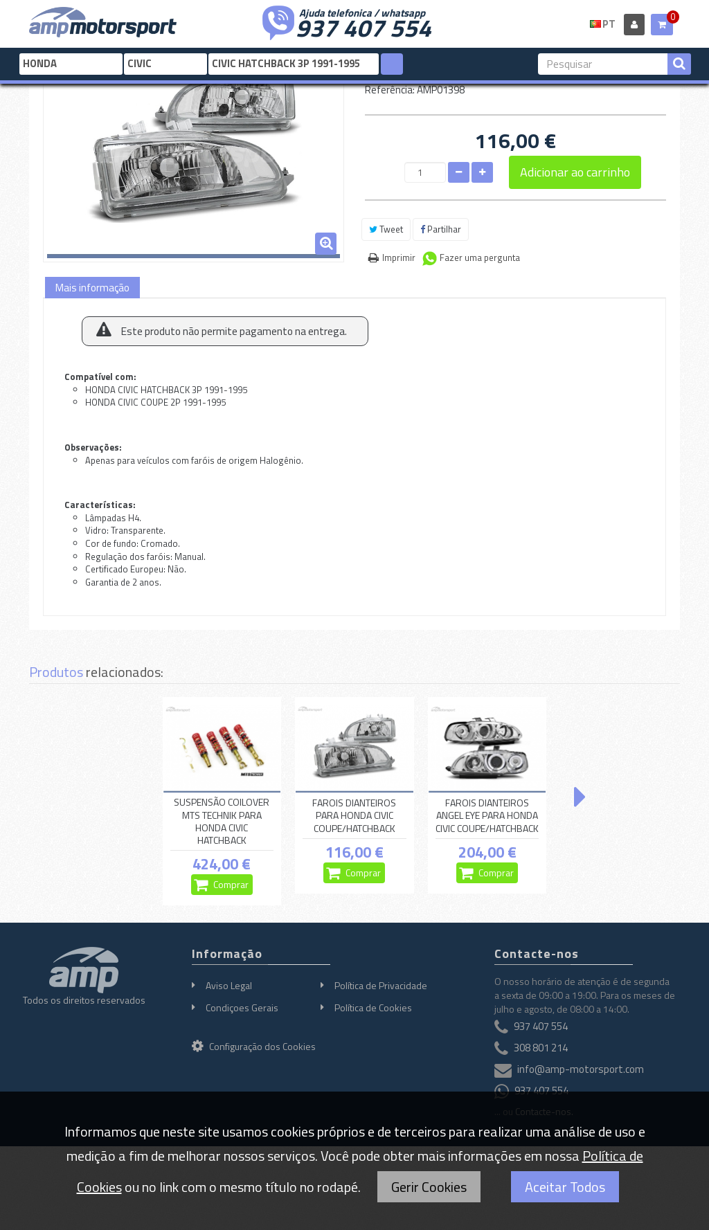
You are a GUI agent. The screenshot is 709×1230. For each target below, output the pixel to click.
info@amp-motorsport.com (580, 1069)
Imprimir (398, 257)
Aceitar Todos (565, 1186)
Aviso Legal (229, 985)
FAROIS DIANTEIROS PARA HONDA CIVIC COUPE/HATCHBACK (354, 815)
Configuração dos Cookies (254, 1046)
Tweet (386, 229)
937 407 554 (363, 26)
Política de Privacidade (380, 985)
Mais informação (92, 288)
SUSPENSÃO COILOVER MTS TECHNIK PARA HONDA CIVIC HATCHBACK (221, 821)
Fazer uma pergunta (480, 257)
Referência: (390, 89)
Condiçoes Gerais (242, 1007)
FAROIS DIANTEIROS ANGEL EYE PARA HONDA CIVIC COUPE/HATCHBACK (487, 815)
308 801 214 (541, 1048)
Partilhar (440, 229)
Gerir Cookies (429, 1186)
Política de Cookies (373, 1007)
